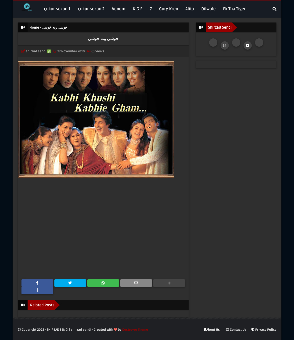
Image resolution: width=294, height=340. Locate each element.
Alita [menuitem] (189, 8)
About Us (212, 330)
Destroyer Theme (135, 330)
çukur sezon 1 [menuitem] (57, 8)
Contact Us (236, 330)
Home (34, 27)
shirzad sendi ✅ (38, 51)
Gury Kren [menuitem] (168, 8)
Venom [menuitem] (118, 8)
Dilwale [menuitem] (208, 8)
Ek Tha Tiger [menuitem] (234, 8)
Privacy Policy (263, 330)
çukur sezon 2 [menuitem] (91, 8)
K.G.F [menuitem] (137, 8)
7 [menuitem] (151, 8)
